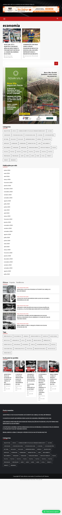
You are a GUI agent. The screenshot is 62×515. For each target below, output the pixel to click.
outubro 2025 (8, 194)
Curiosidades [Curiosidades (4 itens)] (7, 135)
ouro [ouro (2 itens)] (33, 344)
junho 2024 (7, 240)
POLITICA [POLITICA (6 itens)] (29, 348)
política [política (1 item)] (44, 151)
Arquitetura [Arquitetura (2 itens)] (7, 130)
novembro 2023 (8, 262)
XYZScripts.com (39, 479)
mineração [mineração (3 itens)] (47, 340)
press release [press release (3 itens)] (7, 155)
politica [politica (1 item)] (6, 151)
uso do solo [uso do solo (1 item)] (51, 348)
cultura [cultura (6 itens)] (50, 130)
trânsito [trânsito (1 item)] (49, 155)
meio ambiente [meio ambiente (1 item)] (7, 147)
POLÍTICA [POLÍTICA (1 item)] (19, 151)
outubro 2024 (8, 228)
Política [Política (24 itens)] (31, 151)
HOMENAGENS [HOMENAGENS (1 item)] (23, 143)
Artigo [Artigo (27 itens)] (14, 130)
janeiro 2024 (7, 255)
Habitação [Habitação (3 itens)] (6, 143)
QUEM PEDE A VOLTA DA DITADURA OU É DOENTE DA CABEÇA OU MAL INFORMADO (7, 379)
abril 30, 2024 (35, 56)
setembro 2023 (8, 268)
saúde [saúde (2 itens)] (37, 155)
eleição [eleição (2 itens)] (45, 336)
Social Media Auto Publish (25, 479)
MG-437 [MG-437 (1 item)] (29, 340)
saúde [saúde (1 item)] (22, 155)
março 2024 (7, 249)
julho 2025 (7, 204)
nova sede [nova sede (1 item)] (25, 344)
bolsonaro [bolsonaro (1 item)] (17, 336)
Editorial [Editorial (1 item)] (6, 139)
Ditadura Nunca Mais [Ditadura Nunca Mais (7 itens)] (18, 135)
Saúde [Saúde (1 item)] (27, 155)
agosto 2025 (7, 201)
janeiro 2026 (7, 185)
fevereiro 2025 (8, 219)
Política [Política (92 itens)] (37, 151)
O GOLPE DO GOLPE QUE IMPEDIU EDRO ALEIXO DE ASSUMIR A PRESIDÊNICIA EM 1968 (19, 379)
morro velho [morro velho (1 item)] (8, 344)
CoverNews (38, 476)
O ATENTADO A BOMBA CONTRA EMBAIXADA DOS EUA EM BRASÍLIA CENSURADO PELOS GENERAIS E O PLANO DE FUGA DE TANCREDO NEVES (33, 317)
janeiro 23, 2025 (8, 57)
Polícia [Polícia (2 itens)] (25, 151)
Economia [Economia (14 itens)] (40, 135)
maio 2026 (7, 173)
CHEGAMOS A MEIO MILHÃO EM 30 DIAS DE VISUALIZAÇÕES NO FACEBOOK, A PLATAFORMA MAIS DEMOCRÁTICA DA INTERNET (30, 422)
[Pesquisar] (56, 63)
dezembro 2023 (8, 259)
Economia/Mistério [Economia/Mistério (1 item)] (49, 135)
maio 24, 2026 (53, 388)
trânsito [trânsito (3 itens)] (6, 159)
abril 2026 (6, 176)
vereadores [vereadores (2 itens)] (7, 352)
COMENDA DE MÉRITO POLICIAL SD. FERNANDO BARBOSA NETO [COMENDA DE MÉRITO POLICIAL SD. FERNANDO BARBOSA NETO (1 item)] (31, 130)
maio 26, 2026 (30, 393)
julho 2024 (7, 237)
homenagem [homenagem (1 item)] (14, 143)
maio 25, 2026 (42, 398)
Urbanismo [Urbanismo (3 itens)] (13, 159)
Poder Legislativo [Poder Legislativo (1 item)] (20, 348)
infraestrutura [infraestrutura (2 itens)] (32, 143)
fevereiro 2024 (8, 252)
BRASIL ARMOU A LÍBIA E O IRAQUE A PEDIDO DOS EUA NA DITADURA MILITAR (54, 379)
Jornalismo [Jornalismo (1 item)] (15, 340)
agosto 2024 (7, 234)
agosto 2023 (7, 271)
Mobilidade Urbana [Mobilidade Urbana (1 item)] (33, 147)
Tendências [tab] (20, 282)
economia (6, 40)
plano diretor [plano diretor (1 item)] (8, 348)
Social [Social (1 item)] (43, 155)
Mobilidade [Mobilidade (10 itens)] (15, 147)
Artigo (18, 287)
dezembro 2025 (8, 188)
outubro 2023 (8, 265)
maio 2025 (7, 210)
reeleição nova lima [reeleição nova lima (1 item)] (40, 348)
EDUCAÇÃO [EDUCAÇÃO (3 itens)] (13, 139)
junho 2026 (7, 170)
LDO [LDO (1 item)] (23, 340)
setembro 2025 (8, 197)
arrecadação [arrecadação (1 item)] (8, 336)
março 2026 (7, 179)
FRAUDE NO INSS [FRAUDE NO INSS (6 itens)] (47, 139)
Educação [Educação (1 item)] (20, 139)
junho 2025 (7, 207)
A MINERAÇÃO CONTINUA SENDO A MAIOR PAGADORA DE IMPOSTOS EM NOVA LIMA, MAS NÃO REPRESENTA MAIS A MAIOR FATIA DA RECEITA (30, 49)
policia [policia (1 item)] (54, 147)
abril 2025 (6, 213)
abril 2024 (6, 246)
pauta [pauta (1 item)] (53, 344)
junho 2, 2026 (7, 388)
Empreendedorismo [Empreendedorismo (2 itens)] (30, 139)
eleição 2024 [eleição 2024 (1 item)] (53, 336)
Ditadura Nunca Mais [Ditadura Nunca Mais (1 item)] (30, 135)
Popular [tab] (12, 282)
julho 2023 (7, 274)
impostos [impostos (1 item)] (7, 340)
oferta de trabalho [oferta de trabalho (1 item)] (45, 147)
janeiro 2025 (7, 222)
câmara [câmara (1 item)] (25, 336)
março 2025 (7, 216)
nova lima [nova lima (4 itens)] (17, 344)
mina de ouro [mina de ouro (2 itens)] (37, 340)
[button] (51, 511)
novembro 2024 (8, 225)
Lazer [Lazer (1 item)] (39, 143)
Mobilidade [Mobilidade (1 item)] (23, 147)
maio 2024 (7, 243)
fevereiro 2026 (8, 182)
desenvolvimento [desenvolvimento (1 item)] (36, 336)
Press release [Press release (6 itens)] (15, 155)
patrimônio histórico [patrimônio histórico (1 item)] (43, 344)
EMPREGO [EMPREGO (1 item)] (39, 139)
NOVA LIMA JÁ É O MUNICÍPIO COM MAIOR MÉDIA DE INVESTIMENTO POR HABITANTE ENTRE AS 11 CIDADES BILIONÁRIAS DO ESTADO (12, 49)
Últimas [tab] (5, 282)
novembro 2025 (8, 191)
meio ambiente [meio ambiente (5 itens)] (46, 143)
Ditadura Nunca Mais (24, 287)
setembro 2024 (8, 231)
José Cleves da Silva (8, 56)
